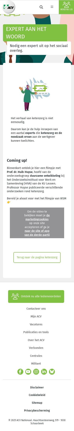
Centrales (36, 356)
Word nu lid (66, 6)
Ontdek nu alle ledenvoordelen (36, 296)
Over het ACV (36, 340)
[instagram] (36, 372)
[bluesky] (52, 372)
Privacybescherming (37, 410)
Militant (36, 363)
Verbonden (36, 348)
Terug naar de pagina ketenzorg (37, 257)
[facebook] (20, 372)
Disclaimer (37, 387)
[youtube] (28, 372)
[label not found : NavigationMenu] (52, 7)
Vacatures (36, 324)
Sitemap (37, 403)
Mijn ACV (36, 316)
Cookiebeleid (37, 395)
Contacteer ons (36, 308)
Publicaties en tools (36, 332)
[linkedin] (44, 372)
